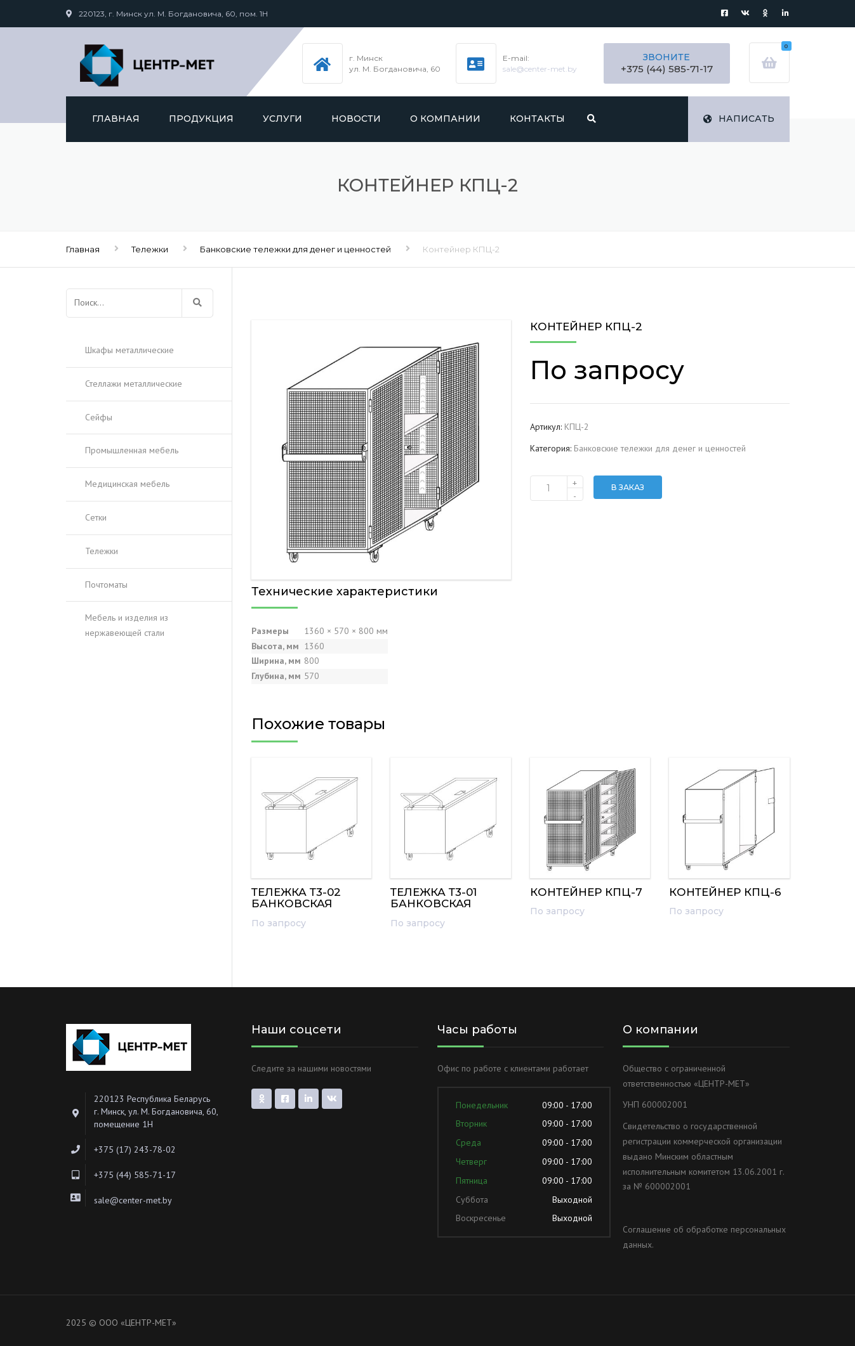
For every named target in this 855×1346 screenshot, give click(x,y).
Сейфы (98, 417)
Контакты (537, 118)
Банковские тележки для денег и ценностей (295, 249)
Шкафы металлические (129, 350)
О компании (445, 118)
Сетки (96, 517)
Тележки (149, 249)
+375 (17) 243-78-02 (135, 1149)
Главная (116, 118)
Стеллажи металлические (133, 383)
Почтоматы (106, 584)
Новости (356, 118)
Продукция (201, 118)
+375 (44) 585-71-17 (667, 69)
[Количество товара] (556, 488)
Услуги (282, 118)
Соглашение (647, 1229)
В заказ (627, 487)
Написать (738, 118)
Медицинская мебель (127, 483)
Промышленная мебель (131, 450)
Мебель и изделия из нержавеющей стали (126, 625)
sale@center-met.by (540, 69)
